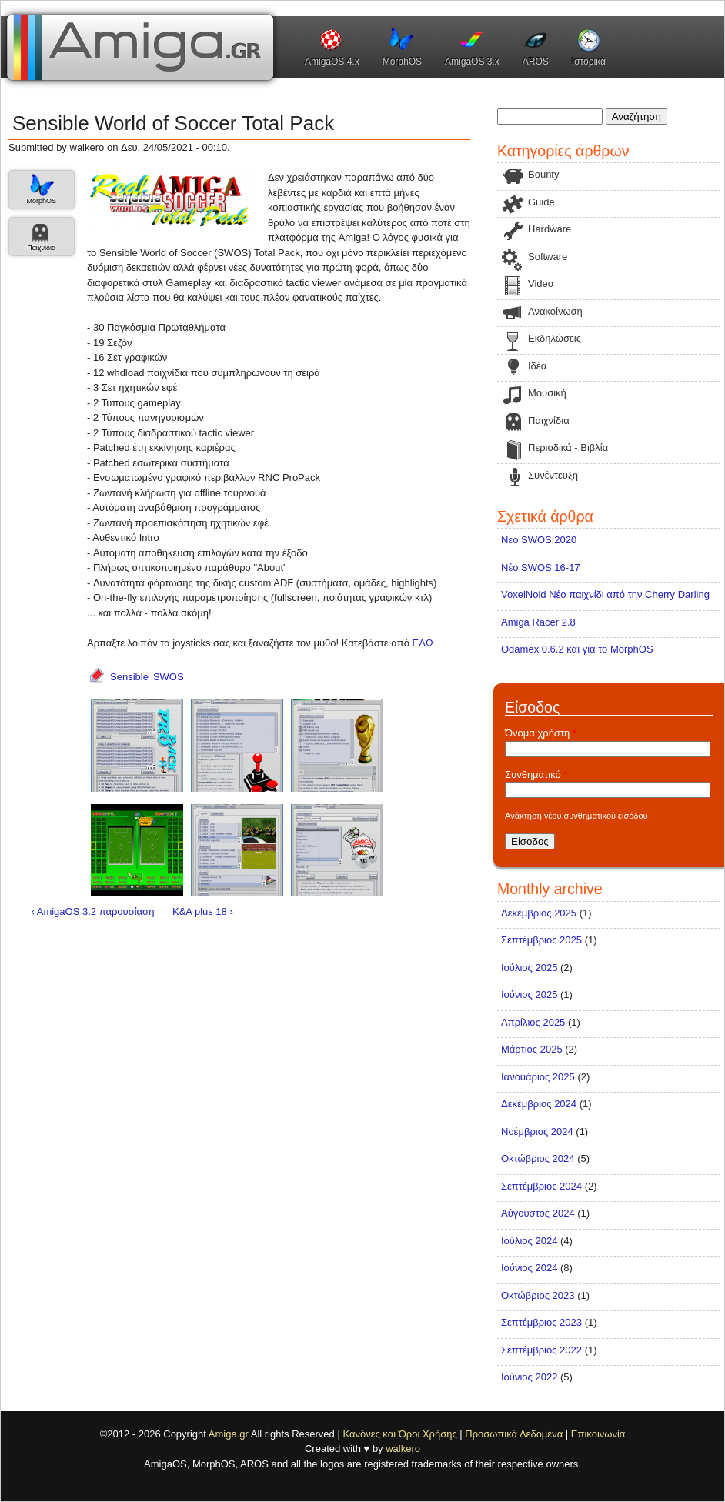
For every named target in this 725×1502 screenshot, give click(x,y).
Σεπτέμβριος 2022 (541, 1350)
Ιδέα (537, 366)
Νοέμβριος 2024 (537, 1131)
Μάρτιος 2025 (532, 1049)
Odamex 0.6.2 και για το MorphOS (577, 649)
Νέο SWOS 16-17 (540, 567)
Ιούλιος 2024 (529, 1241)
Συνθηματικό (536, 774)
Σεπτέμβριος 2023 (541, 1322)
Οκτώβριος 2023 (538, 1295)
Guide (541, 202)
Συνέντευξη (553, 475)
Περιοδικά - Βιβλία (568, 447)
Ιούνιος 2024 (529, 1267)
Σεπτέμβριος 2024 (541, 1186)
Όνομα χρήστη (540, 733)
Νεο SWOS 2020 (538, 540)
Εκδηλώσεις (554, 338)
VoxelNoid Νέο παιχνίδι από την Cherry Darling (605, 594)
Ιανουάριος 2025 (538, 1077)
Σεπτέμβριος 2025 (541, 940)
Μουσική (547, 393)
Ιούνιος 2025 (529, 994)
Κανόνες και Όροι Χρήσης (399, 1434)
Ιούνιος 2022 (529, 1377)
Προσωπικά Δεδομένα (514, 1434)
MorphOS (402, 61)
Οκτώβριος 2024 (538, 1158)
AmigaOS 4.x (332, 61)
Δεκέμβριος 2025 (538, 913)
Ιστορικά (589, 61)
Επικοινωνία (598, 1434)
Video (540, 283)
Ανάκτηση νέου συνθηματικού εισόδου (576, 815)
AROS (536, 61)
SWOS (168, 677)
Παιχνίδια (41, 248)
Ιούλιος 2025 (529, 967)
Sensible (129, 677)
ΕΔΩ (423, 643)
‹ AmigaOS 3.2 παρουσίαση (93, 911)
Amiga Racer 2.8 (538, 622)
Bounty (543, 174)
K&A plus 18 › (202, 911)
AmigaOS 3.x (472, 61)
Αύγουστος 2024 (538, 1213)
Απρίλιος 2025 (533, 1022)
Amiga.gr (229, 1434)
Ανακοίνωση (555, 311)
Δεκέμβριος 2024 (538, 1104)
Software (547, 256)
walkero (403, 1448)
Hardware (549, 229)
